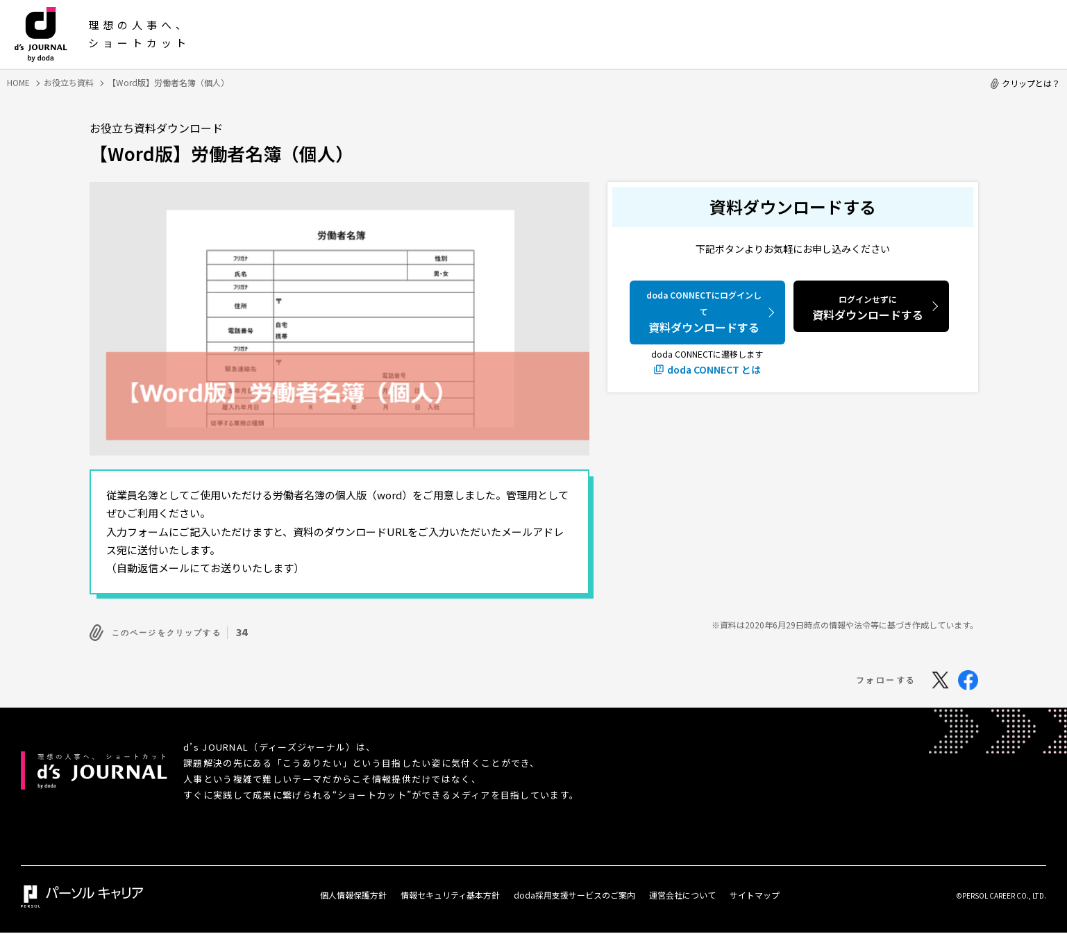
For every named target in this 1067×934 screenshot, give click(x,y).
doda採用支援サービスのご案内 (574, 891)
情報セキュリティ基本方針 (450, 891)
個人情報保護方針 (353, 891)
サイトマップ (755, 891)
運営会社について (682, 891)
